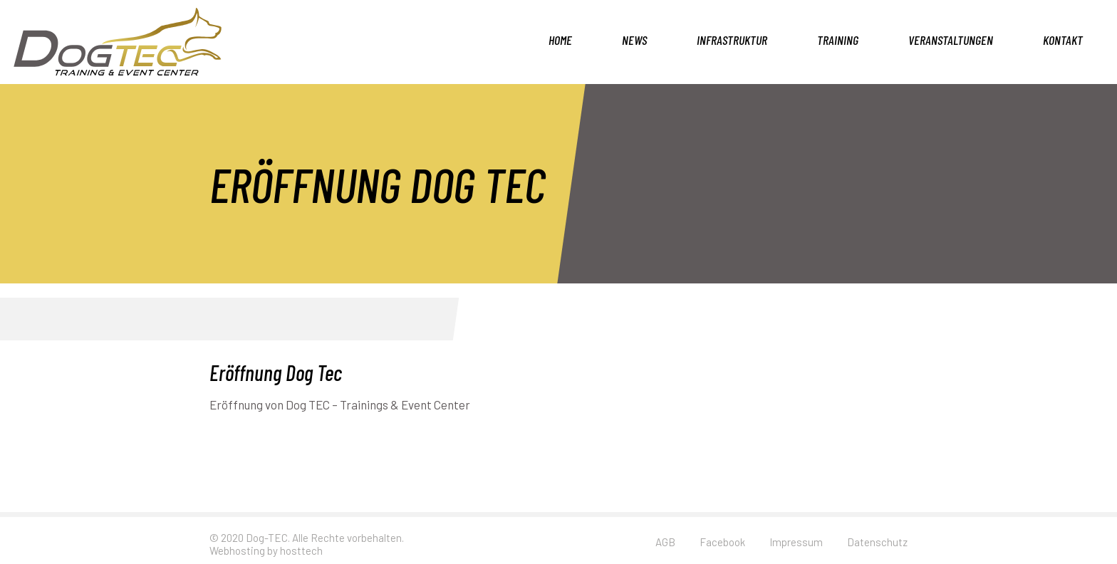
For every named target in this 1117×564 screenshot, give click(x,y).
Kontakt (1063, 40)
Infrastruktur (732, 40)
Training (837, 40)
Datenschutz (877, 542)
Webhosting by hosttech (266, 550)
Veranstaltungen (950, 40)
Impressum (796, 542)
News (634, 40)
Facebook (722, 542)
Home (560, 40)
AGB (665, 542)
